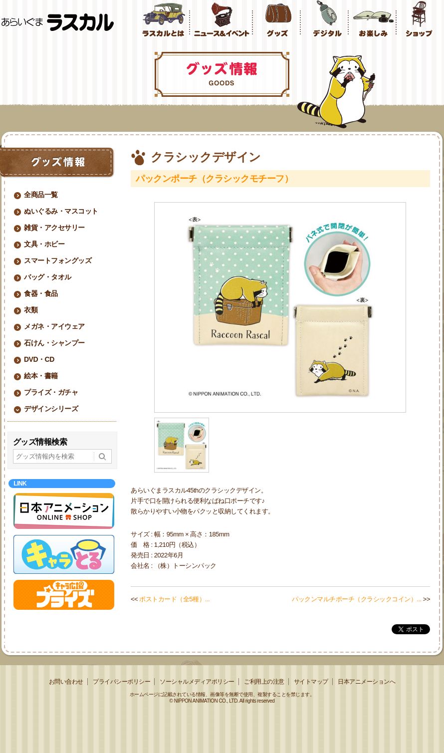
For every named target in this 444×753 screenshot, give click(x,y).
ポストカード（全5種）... (174, 599)
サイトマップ (311, 681)
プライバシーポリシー (121, 681)
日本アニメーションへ (366, 681)
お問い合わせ (66, 681)
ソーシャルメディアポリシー (197, 681)
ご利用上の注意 (264, 681)
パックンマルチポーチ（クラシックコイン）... (356, 599)
